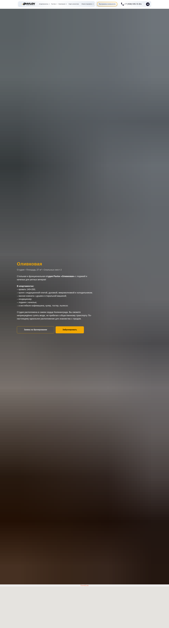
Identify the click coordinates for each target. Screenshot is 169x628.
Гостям (53, 4)
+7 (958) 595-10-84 (133, 4)
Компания (62, 4)
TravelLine (84, 585)
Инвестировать (87, 4)
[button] (35, 329)
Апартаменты (43, 4)
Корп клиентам (74, 4)
